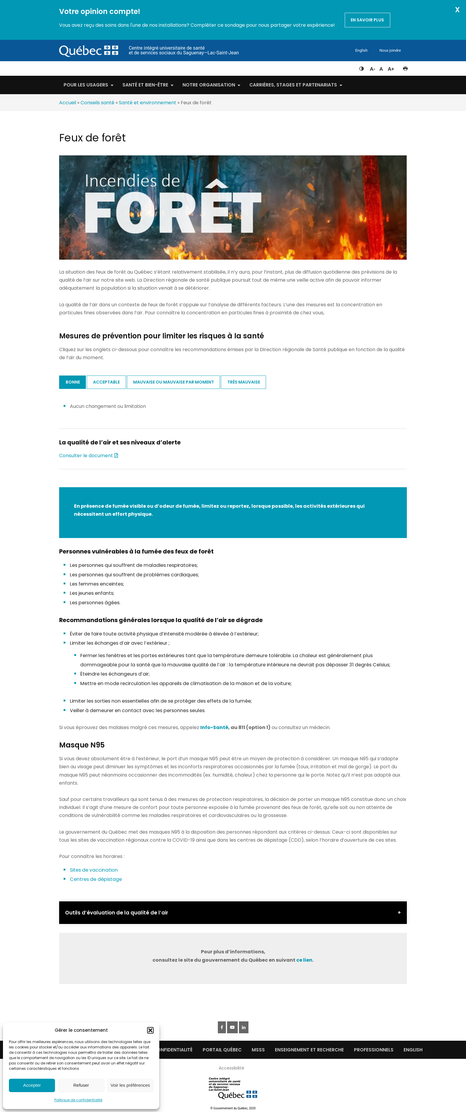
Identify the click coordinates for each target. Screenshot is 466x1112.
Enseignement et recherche (309, 1050)
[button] (150, 1030)
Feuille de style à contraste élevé (361, 67)
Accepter (32, 1085)
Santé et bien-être (145, 85)
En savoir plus (367, 20)
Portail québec (222, 1050)
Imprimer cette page (405, 67)
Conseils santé (97, 102)
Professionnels (373, 1050)
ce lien (304, 960)
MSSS (258, 1050)
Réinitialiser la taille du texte (381, 67)
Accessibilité (231, 1068)
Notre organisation (208, 85)
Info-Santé (214, 727)
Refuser (81, 1085)
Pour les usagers (86, 85)
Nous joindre (390, 50)
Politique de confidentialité (78, 1099)
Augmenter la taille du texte (391, 67)
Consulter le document (86, 455)
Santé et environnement (147, 102)
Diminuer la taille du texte (372, 68)
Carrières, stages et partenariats (293, 85)
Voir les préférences (130, 1085)
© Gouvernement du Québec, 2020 (233, 1108)
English (361, 50)
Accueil (67, 102)
